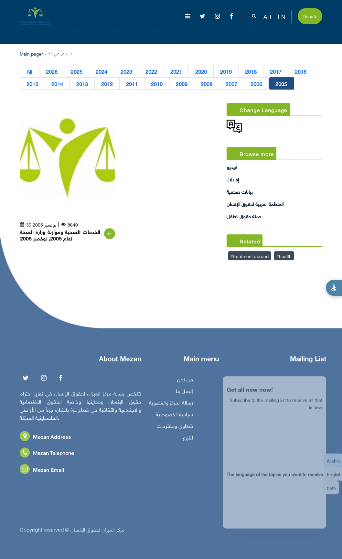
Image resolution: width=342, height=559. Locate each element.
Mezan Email (42, 471)
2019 (226, 71)
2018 (251, 71)
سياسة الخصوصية (174, 415)
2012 (107, 83)
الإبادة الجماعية (121, 34)
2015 (32, 83)
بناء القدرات (263, 34)
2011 (132, 83)
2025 (76, 71)
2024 (101, 71)
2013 (82, 83)
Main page (30, 53)
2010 (157, 83)
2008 (206, 83)
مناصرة (228, 34)
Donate (310, 16)
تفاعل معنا (303, 34)
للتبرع (188, 438)
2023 (126, 71)
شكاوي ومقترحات (175, 427)
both (331, 492)
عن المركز (85, 34)
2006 (256, 83)
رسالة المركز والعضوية (171, 403)
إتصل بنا (184, 392)
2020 (201, 71)
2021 (176, 71)
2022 (151, 71)
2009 (181, 83)
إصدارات (196, 34)
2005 (281, 83)
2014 (57, 83)
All (29, 71)
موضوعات (160, 34)
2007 (231, 83)
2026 (52, 71)
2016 (300, 71)
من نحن (185, 380)
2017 (276, 71)
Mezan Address (45, 438)
